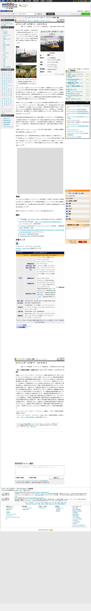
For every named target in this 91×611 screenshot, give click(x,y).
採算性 (20, 379)
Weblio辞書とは (9, 507)
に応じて (56, 399)
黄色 (39, 395)
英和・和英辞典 (19, 0)
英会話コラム (6, 118)
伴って (49, 405)
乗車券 (47, 385)
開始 (57, 391)
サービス (47, 387)
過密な (54, 377)
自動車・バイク (7, 39)
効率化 (35, 379)
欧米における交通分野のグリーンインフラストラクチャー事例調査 (38, 226)
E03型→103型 (71, 76)
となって (34, 383)
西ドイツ (59, 375)
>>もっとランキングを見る (82, 221)
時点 (56, 393)
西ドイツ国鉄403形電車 (23, 370)
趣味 (4, 54)
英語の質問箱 (6, 122)
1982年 (21, 40)
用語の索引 (36, 20)
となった (40, 393)
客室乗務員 (60, 117)
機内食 (48, 391)
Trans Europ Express (73, 79)
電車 (44, 199)
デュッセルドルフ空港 (21, 89)
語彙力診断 (6, 124)
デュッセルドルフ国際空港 (24, 109)
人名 (4, 62)
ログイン (75, 0)
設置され (29, 389)
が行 (20, 401)
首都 (30, 107)
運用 (57, 405)
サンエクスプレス (41, 282)
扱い (20, 381)
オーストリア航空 (42, 265)
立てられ (51, 383)
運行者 (42, 57)
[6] (28, 206)
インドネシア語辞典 (77, 518)
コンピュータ (6, 35)
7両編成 (21, 399)
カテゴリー (48, 20)
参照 (46, 375)
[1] (56, 69)
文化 (4, 49)
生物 (4, 58)
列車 (37, 36)
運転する (55, 381)
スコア (70, 208)
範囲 (46, 399)
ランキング (42, 20)
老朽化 (59, 401)
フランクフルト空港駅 (26, 102)
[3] (30, 96)
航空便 (17, 381)
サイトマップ (9, 515)
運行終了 (44, 405)
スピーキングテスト (8, 126)
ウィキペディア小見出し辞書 (24, 17)
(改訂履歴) (50, 493)
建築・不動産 (6, 45)
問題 (48, 403)
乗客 (49, 399)
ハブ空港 (41, 87)
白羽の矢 (45, 383)
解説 (17, 372)
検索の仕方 (8, 509)
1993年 (27, 40)
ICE (55, 138)
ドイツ (51, 55)
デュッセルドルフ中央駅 (39, 102)
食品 (4, 60)
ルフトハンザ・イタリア (31, 309)
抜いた (49, 397)
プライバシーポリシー (11, 514)
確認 (70, 213)
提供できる (54, 387)
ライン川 (32, 111)
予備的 (28, 383)
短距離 (29, 379)
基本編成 (35, 397)
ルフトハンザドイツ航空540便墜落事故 (77, 111)
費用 (45, 403)
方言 (4, 64)
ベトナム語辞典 (76, 521)
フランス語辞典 (76, 517)
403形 (50, 102)
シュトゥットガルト (52, 66)
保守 (33, 403)
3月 (60, 383)
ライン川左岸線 (58, 109)
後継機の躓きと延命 (72, 82)
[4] (23, 144)
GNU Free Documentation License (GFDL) (34, 498)
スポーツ (5, 56)
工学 (4, 43)
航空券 (17, 387)
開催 (21, 397)
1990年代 (29, 401)
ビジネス (5, 31)
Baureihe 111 (23, 234)
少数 (27, 403)
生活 (4, 50)
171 (34, 391)
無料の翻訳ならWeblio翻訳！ (25, 5)
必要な (18, 393)
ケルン (35, 107)
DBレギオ (70, 89)
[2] (18, 42)
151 (35, 393)
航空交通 (58, 377)
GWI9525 (34, 303)
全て (2, 29)
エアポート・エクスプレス (34, 405)
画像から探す (26, 509)
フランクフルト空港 (52, 62)
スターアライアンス (49, 142)
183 (28, 391)
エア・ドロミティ (41, 261)
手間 (37, 403)
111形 (38, 204)
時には (31, 397)
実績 (31, 399)
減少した (39, 391)
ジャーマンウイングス (47, 305)
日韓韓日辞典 (36, 0)
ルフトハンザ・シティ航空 (74, 136)
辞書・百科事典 (12, 17)
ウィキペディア (22, 20)
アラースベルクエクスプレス (75, 95)
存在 (31, 383)
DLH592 (45, 301)
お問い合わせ (33, 426)
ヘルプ (88, 0)
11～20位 (75, 193)
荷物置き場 (23, 389)
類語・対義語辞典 (11, 0)
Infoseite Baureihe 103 (26, 236)
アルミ (43, 401)
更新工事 (54, 403)
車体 (47, 401)
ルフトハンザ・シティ (73, 129)
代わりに (53, 385)
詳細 (17, 375)
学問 (4, 47)
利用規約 (8, 512)
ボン (17, 107)
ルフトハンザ (46, 377)
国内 (26, 379)
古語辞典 (43, 0)
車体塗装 (46, 393)
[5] (44, 203)
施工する (60, 403)
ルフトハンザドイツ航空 (53, 59)
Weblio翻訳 (75, 512)
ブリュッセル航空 (50, 273)
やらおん (71, 198)
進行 (54, 401)
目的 (39, 379)
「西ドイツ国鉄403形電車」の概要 (29, 417)
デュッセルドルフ (52, 64)
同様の (43, 387)
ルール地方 (57, 379)
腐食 (51, 401)
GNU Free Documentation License (41, 492)
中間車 (42, 397)
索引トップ (30, 20)
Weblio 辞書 (82, 0)
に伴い (60, 391)
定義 (70, 203)
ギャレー (22, 393)
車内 (52, 391)
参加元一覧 (87, 11)
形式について (32, 387)
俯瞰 (70, 219)
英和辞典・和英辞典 (77, 510)
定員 (61, 389)
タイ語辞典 (75, 520)
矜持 (70, 206)
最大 (18, 399)
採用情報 (58, 510)
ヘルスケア (6, 52)
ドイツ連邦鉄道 (51, 57)
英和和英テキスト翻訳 (24, 463)
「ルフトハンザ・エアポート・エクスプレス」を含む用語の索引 (32, 480)
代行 (30, 385)
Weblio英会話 (7, 120)
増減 (18, 401)
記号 (3, 113)
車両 (21, 383)
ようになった (21, 403)
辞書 (3, 0)
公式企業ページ (59, 507)
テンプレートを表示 (59, 74)
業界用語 (5, 33)
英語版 (43, 269)
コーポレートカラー (24, 395)
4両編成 (56, 389)
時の (59, 389)
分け (45, 395)
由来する (33, 395)
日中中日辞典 (28, 0)
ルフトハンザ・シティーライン (75, 131)
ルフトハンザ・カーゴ (43, 278)
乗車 (39, 385)
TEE (26, 121)
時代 (25, 391)
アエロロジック (41, 280)
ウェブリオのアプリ (27, 507)
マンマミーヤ (72, 195)
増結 (58, 397)
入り (55, 375)
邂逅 (70, 211)
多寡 (52, 399)
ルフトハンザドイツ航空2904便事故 (76, 109)
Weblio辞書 (37, 495)
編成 (54, 397)
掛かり (41, 403)
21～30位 (81, 193)
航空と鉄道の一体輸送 (34, 219)
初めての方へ (81, 11)
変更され (50, 389)
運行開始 (51, 393)
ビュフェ (41, 389)
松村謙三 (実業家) (73, 201)
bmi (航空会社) (28, 305)
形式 (30, 403)
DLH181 (36, 301)
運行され (27, 399)
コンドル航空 (36, 305)
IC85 (68, 91)
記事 (33, 370)
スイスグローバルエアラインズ (46, 307)
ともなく (18, 405)
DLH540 (27, 301)
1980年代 (49, 375)
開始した (20, 385)
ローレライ (46, 111)
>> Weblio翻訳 (86, 224)
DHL (52, 280)
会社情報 (58, 509)
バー (45, 389)
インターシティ (20, 391)
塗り (42, 395)
